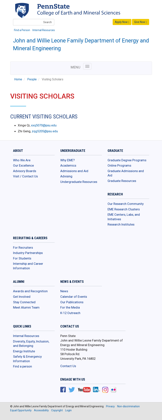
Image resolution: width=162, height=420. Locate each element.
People (32, 79)
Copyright (57, 410)
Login (68, 410)
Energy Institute (24, 351)
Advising (66, 176)
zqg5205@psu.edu (45, 131)
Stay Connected (24, 302)
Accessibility (41, 410)
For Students (22, 258)
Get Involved (21, 297)
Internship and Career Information (28, 266)
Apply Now (122, 22)
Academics (68, 165)
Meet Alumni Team (26, 307)
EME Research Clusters (124, 209)
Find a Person (22, 30)
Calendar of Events (73, 297)
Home (18, 79)
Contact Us (68, 366)
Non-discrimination (128, 406)
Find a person (22, 366)
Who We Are (21, 160)
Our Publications (71, 302)
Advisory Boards (24, 171)
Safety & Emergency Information (27, 359)
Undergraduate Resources (78, 182)
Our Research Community (126, 204)
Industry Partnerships (28, 253)
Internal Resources (44, 30)
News (64, 291)
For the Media (70, 307)
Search (47, 22)
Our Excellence (23, 165)
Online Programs (119, 165)
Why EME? (67, 160)
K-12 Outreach (70, 313)
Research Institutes (121, 224)
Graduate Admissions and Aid (126, 173)
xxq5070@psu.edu (44, 125)
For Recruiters (23, 247)
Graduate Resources (122, 181)
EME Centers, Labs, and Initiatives (124, 217)
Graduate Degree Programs (127, 160)
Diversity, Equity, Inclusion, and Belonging (31, 343)
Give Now (140, 22)
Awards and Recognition (30, 291)
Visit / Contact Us (25, 176)
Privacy (110, 406)
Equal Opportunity (21, 410)
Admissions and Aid (74, 171)
